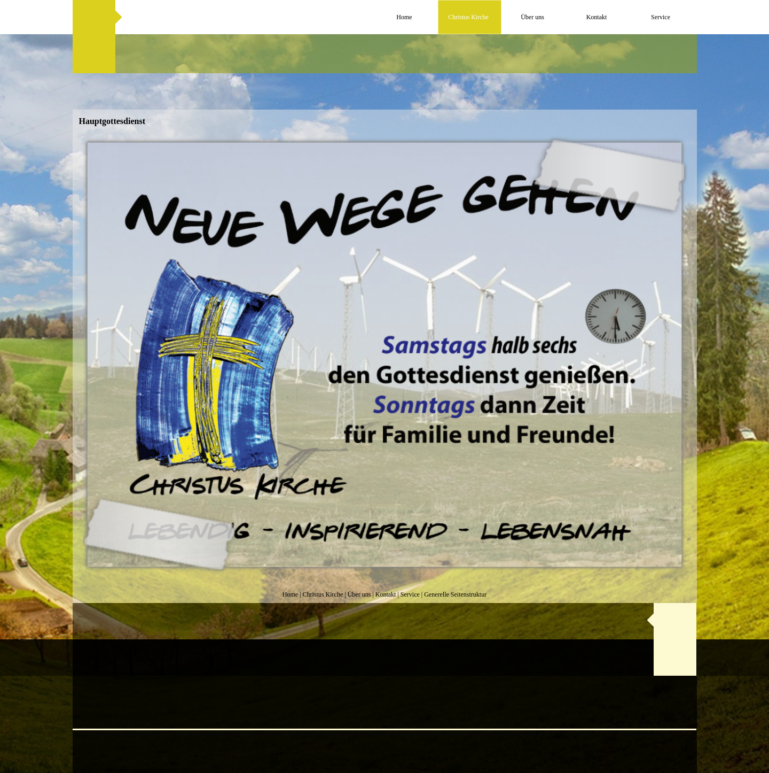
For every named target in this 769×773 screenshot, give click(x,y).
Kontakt (385, 594)
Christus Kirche (323, 594)
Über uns (359, 594)
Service (410, 594)
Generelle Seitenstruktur (455, 594)
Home (290, 594)
